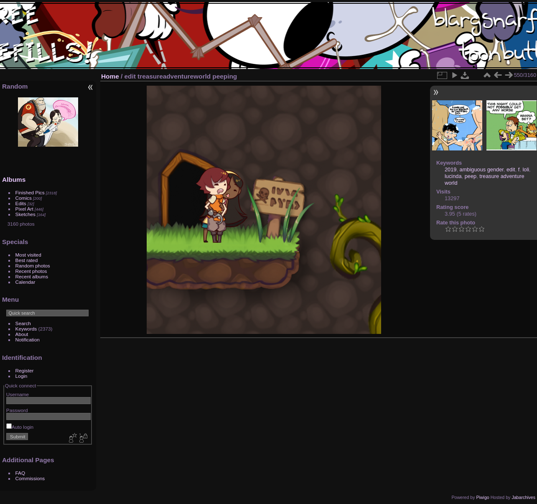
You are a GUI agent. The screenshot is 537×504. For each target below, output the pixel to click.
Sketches (25, 214)
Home (110, 76)
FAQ (20, 473)
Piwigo (482, 497)
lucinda (453, 176)
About (21, 334)
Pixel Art (24, 208)
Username (17, 394)
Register (24, 370)
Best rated (26, 260)
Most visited (28, 254)
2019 (450, 169)
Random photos (32, 265)
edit (510, 169)
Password (17, 410)
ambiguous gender (482, 169)
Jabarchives (523, 497)
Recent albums (31, 276)
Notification (27, 339)
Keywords (26, 328)
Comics (23, 198)
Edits (20, 203)
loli (525, 169)
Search (23, 323)
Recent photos (31, 271)
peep (470, 176)
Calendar (25, 282)
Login (21, 376)
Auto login (19, 427)
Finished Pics (30, 192)
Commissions (30, 478)
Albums (13, 179)
